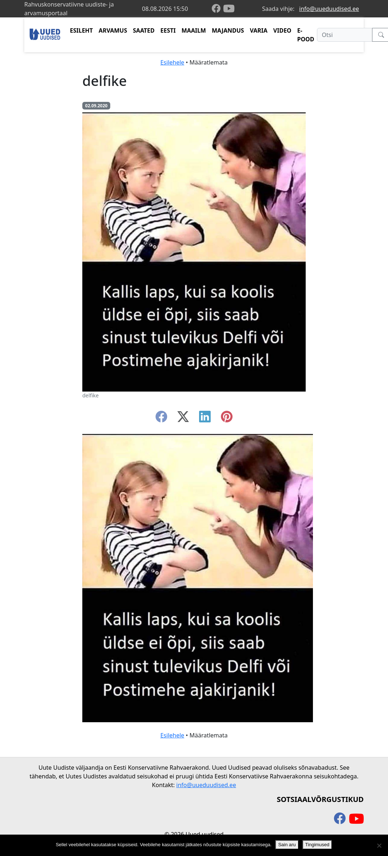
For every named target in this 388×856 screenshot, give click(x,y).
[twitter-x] (183, 418)
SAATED (144, 30)
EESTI (168, 30)
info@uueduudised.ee (329, 9)
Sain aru (287, 844)
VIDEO (282, 30)
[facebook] (217, 9)
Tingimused (317, 844)
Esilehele (172, 62)
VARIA (259, 30)
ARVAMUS (113, 30)
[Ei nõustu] (379, 845)
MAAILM (193, 30)
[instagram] (226, 418)
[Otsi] (344, 35)
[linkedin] (205, 418)
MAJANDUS (228, 30)
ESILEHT (81, 30)
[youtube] (228, 8)
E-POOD (305, 34)
